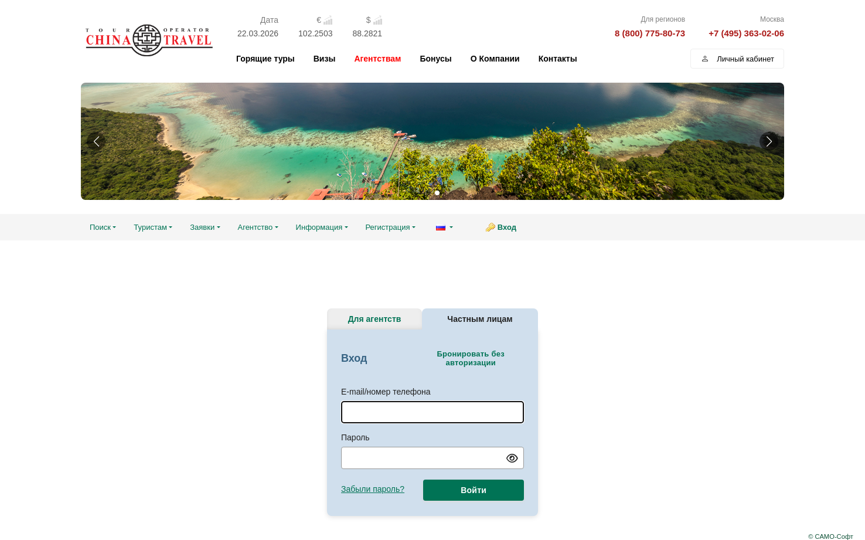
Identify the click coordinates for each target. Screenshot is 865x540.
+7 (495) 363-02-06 (746, 33)
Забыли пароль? (372, 489)
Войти (473, 490)
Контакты (558, 58)
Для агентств (374, 319)
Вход (507, 227)
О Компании (495, 58)
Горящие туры (265, 58)
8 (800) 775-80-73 (650, 33)
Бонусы (435, 58)
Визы (325, 58)
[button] (96, 141)
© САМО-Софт (830, 536)
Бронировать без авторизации (470, 358)
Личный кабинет (737, 58)
